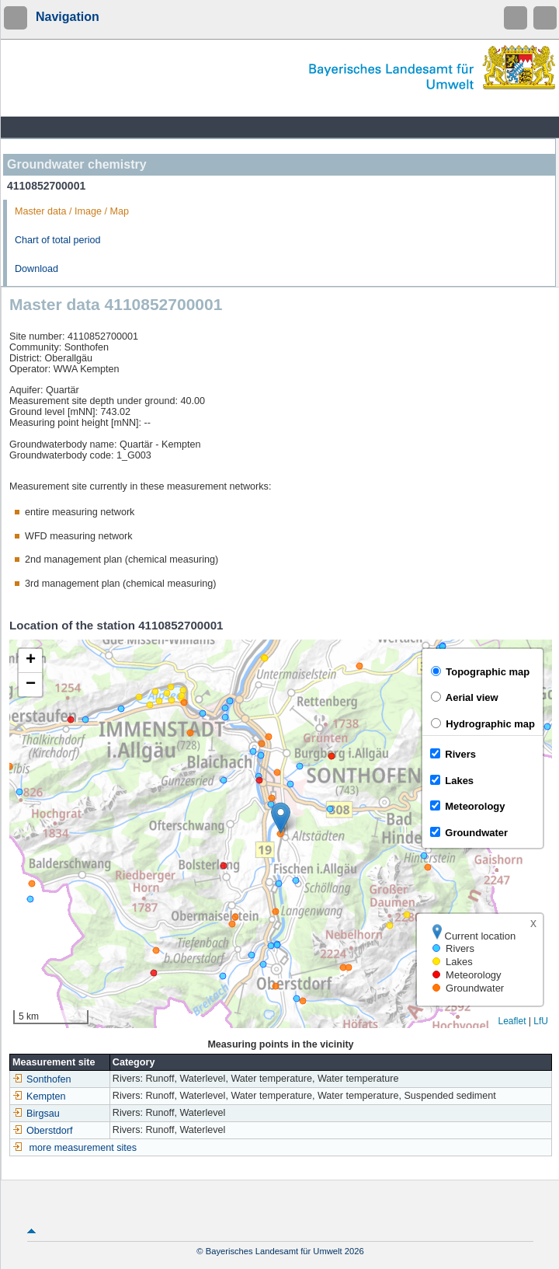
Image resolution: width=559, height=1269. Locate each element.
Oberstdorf (42, 1130)
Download (36, 268)
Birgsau (36, 1113)
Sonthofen (41, 1079)
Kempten (38, 1096)
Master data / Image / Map (72, 211)
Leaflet (512, 1021)
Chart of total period (58, 240)
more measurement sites (83, 1147)
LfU (540, 1021)
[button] (280, 818)
